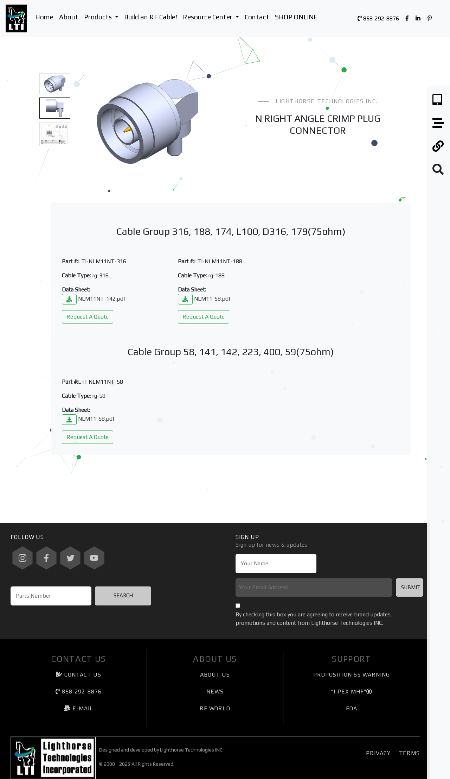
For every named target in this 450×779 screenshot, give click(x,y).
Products (102, 16)
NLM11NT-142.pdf (94, 298)
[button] (86, 121)
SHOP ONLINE (296, 17)
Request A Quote (87, 316)
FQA (351, 708)
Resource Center (212, 16)
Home (44, 17)
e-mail (78, 708)
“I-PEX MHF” (352, 691)
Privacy (378, 753)
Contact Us (78, 674)
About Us (215, 674)
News (215, 691)
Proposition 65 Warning (351, 674)
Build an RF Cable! (150, 17)
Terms (409, 753)
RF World (215, 708)
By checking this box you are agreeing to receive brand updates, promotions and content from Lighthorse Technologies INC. (314, 618)
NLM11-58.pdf (204, 298)
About (68, 17)
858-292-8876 (378, 18)
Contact (257, 17)
